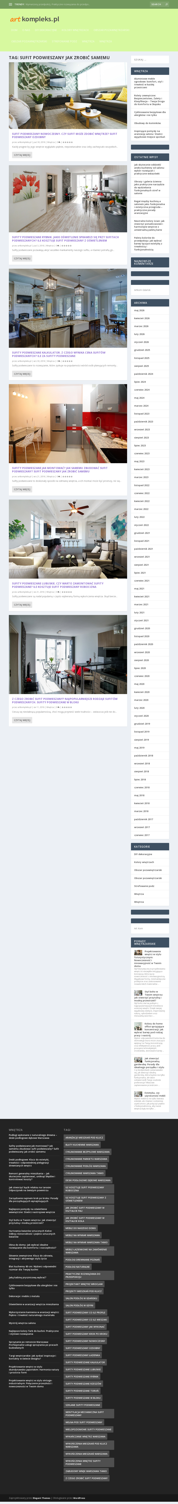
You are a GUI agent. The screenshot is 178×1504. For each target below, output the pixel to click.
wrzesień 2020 (142, 654)
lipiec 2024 (140, 384)
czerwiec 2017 (141, 837)
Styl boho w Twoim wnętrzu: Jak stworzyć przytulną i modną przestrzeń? (148, 998)
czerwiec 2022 (141, 495)
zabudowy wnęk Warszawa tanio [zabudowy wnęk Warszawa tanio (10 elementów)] (86, 1473)
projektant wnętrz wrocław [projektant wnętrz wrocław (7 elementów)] (84, 1286)
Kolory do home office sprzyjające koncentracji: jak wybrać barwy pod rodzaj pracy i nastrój (149, 1031)
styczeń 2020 (141, 718)
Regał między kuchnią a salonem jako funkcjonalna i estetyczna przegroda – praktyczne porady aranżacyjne (149, 209)
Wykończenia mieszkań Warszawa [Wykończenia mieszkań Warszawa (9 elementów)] (86, 1456)
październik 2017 (143, 821)
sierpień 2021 (141, 567)
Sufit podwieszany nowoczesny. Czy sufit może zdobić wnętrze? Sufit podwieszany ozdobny (36, 105)
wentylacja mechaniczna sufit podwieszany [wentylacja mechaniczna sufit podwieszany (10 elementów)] (85, 1416)
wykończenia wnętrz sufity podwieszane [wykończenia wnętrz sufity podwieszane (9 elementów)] (83, 1465)
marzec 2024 (141, 408)
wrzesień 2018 (142, 765)
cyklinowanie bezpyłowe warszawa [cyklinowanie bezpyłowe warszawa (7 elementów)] (88, 1154)
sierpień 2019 (141, 742)
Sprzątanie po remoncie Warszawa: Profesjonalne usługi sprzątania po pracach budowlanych (33, 1347)
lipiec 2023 (140, 447)
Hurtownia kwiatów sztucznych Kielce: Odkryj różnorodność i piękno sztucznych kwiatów (32, 1236)
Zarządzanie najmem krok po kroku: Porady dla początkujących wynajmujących (33, 1202)
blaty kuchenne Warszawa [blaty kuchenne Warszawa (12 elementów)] (82, 1146)
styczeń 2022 (141, 527)
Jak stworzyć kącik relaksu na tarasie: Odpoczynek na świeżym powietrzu (30, 1191)
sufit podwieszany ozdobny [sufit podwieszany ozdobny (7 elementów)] (83, 1350)
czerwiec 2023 (141, 455)
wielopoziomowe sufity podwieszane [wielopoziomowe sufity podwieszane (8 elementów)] (88, 1431)
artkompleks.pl (24, 113)
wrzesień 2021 (142, 559)
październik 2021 (143, 551)
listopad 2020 (141, 638)
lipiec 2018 (140, 781)
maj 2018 (139, 797)
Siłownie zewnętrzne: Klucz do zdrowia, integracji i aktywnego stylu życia (31, 1259)
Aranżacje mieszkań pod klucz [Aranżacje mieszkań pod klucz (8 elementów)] (84, 1139)
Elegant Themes (41, 1500)
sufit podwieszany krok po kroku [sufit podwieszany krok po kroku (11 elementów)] (86, 1336)
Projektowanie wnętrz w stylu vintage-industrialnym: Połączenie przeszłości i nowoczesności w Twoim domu (30, 1385)
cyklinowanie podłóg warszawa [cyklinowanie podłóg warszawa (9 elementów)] (86, 1168)
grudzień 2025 (142, 352)
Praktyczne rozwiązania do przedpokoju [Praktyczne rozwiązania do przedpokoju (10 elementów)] (83, 1278)
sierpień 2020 (141, 662)
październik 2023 (143, 423)
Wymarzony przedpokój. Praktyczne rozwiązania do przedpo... (58, 4)
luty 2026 (139, 336)
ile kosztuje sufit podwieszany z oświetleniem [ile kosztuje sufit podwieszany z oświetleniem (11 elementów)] (86, 1201)
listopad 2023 (141, 415)
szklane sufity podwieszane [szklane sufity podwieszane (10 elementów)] (83, 1407)
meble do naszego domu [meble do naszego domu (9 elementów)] (81, 1230)
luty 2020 (139, 710)
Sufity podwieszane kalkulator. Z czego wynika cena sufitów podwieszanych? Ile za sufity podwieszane (36, 196)
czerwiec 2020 (141, 678)
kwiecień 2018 (141, 805)
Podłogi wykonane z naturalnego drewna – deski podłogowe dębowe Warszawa (33, 1139)
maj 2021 (139, 590)
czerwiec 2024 (141, 392)
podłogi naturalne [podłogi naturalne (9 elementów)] (78, 1269)
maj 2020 (139, 686)
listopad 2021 (141, 543)
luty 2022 (139, 519)
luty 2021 (139, 614)
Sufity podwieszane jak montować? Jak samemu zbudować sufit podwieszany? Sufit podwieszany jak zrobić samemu (96, 204)
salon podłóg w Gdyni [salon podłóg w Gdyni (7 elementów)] (79, 1307)
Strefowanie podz (64, 41)
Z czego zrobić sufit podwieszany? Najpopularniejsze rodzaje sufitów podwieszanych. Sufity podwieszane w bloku (97, 298)
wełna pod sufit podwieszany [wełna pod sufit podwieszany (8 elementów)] (84, 1424)
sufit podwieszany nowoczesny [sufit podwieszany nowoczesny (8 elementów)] (85, 1343)
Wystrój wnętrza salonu (22, 1325)
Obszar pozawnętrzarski (111, 30)
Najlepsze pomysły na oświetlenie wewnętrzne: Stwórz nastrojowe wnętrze (32, 1213)
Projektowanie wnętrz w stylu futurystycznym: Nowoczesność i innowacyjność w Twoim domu (147, 961)
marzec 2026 (141, 328)
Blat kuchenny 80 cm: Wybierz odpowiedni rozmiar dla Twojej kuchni (32, 1270)
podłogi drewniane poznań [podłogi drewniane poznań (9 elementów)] (83, 1261)
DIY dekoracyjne (46, 30)
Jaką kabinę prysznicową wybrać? (27, 1279)
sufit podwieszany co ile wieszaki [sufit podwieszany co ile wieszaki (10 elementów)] (86, 1321)
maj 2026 (139, 312)
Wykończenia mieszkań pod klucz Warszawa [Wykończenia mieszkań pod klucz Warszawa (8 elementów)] (86, 1447)
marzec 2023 (141, 479)
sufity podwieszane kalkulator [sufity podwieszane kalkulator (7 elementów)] (85, 1364)
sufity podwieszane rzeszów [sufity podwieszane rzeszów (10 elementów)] (83, 1385)
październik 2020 (143, 646)
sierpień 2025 (141, 368)
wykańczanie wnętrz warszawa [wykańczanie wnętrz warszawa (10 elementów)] (85, 1438)
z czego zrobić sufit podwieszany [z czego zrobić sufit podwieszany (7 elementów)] (87, 1480)
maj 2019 (139, 749)
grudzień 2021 (142, 535)
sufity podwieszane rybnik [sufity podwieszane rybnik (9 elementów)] (82, 1378)
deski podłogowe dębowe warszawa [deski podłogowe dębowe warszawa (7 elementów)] (88, 1182)
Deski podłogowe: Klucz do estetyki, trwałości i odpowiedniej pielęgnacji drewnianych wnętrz (29, 1164)
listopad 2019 (141, 733)
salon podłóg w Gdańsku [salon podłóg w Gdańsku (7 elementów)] (81, 1300)
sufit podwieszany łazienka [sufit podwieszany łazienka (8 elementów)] (83, 1357)
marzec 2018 (141, 813)
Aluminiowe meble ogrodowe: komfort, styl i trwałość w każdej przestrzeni (148, 85)
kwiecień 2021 (141, 598)
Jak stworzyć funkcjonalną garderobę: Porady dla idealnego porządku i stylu (149, 1065)
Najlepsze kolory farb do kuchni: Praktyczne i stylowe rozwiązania (34, 1335)
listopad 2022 (141, 487)
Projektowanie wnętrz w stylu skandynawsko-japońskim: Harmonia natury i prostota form (34, 1371)
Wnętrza (88, 41)
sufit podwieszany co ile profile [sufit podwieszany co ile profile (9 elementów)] (85, 1314)
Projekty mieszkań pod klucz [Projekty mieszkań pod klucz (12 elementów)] (84, 1293)
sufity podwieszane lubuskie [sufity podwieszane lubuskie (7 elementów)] (83, 1371)
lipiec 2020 (140, 670)
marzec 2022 (141, 511)
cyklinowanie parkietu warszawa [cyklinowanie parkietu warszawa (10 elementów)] (86, 1161)
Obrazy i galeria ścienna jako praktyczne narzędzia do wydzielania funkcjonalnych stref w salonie (149, 189)
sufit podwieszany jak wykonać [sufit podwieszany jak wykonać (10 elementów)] (85, 1329)
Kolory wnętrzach (75, 30)
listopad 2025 (141, 360)
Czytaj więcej (22, 137)
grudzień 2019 (142, 726)
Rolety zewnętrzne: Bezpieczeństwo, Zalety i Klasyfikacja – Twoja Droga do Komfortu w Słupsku (149, 102)
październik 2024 (143, 376)
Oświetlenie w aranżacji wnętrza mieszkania (34, 1306)
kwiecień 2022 (141, 503)
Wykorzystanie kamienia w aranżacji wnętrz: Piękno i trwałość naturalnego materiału (34, 1316)
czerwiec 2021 (141, 582)
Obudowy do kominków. (147, 125)
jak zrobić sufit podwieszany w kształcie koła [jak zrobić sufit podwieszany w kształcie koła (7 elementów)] (85, 1222)
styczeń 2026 (141, 344)
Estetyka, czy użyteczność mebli (155, 1097)
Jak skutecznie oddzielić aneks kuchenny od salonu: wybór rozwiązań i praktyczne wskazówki (149, 171)
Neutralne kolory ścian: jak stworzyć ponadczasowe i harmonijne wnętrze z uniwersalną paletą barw (149, 228)
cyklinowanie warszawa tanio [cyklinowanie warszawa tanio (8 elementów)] (85, 1175)
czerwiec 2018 (141, 789)
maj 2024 (139, 400)
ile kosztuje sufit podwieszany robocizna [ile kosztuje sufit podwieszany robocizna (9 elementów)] (85, 1191)
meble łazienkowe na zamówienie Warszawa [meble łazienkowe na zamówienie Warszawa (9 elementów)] (86, 1253)
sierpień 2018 (141, 773)
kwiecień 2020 (141, 694)
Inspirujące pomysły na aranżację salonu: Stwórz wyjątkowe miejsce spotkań (149, 136)
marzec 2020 (141, 702)
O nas (26, 30)
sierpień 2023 (141, 439)
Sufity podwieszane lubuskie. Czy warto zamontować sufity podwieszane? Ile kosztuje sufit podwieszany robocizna (36, 288)
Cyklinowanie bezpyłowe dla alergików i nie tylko (150, 116)
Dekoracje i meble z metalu (24, 1298)
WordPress (79, 1500)
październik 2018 (143, 757)
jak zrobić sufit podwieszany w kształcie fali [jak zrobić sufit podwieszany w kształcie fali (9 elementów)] (85, 1211)
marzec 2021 (141, 606)
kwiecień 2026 (141, 320)
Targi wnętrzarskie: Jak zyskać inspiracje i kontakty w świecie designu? (32, 1359)
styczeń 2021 (141, 622)
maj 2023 (139, 463)
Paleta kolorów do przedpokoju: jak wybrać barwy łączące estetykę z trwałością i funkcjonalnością (148, 245)
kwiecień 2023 (141, 471)
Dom (14, 30)
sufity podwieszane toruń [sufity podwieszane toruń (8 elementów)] (82, 1393)
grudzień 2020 (142, 630)
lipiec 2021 (140, 575)
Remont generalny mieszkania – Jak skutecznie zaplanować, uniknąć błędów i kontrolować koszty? (32, 1178)
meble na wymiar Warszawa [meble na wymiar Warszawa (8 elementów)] (83, 1237)
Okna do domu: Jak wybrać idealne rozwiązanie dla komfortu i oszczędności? (32, 1248)
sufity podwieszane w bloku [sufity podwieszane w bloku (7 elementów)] (83, 1400)
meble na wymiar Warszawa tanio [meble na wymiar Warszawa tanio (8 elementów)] (87, 1244)
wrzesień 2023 (142, 431)
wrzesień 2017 (142, 829)
